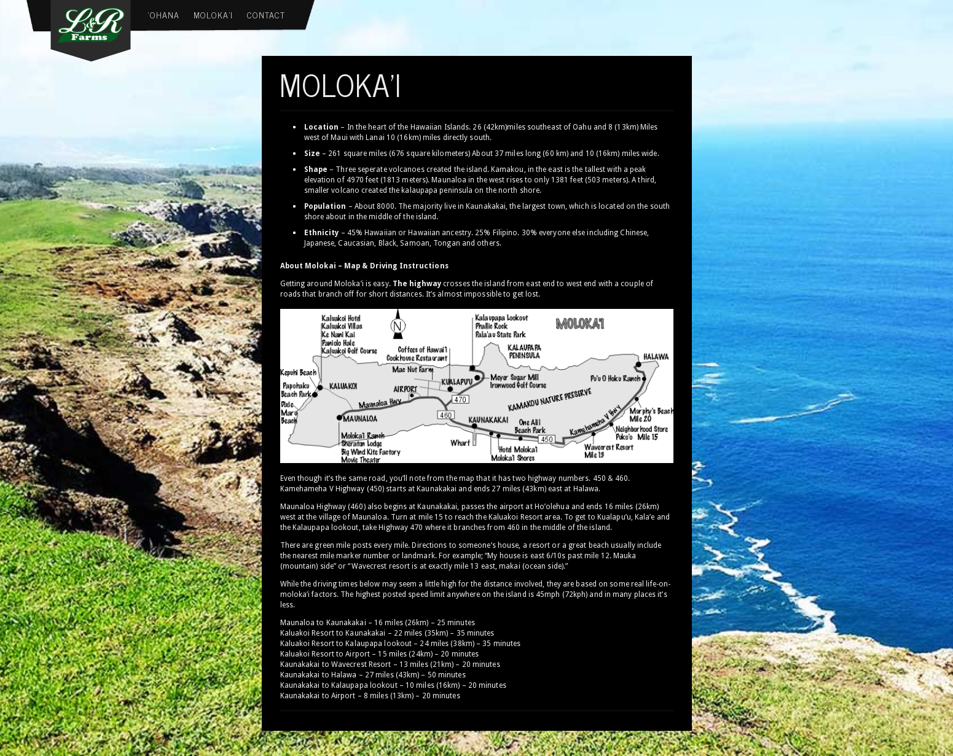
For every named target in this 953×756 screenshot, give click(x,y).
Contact (266, 14)
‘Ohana (163, 14)
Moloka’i (213, 14)
